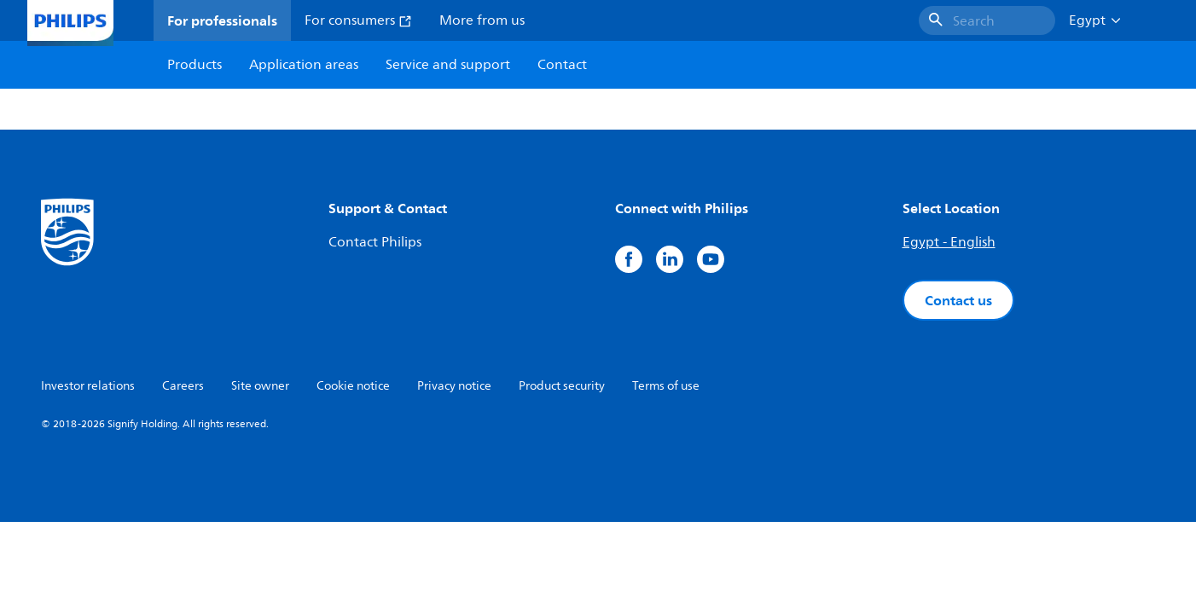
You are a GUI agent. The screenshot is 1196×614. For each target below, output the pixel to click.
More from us (482, 20)
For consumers (358, 20)
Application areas (303, 65)
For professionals (222, 20)
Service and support (448, 65)
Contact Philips (374, 242)
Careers (183, 386)
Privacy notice (454, 386)
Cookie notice (353, 386)
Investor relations (88, 386)
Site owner (260, 386)
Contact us (958, 300)
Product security (562, 386)
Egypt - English (949, 242)
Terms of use (666, 386)
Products (194, 65)
